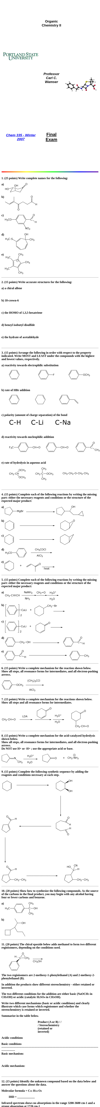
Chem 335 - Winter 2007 (21, 137)
